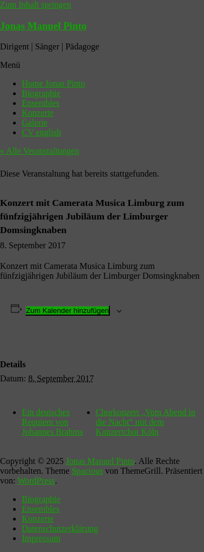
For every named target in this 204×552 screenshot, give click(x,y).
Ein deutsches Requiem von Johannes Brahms (52, 421)
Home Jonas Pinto (53, 83)
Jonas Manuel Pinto (43, 26)
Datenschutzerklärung (60, 528)
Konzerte (38, 112)
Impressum (41, 538)
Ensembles (40, 103)
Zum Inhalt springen (35, 4)
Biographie (41, 93)
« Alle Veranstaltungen (39, 150)
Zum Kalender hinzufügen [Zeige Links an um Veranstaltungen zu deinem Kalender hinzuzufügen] (67, 310)
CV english (41, 132)
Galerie (34, 122)
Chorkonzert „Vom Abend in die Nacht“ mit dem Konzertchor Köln (145, 421)
